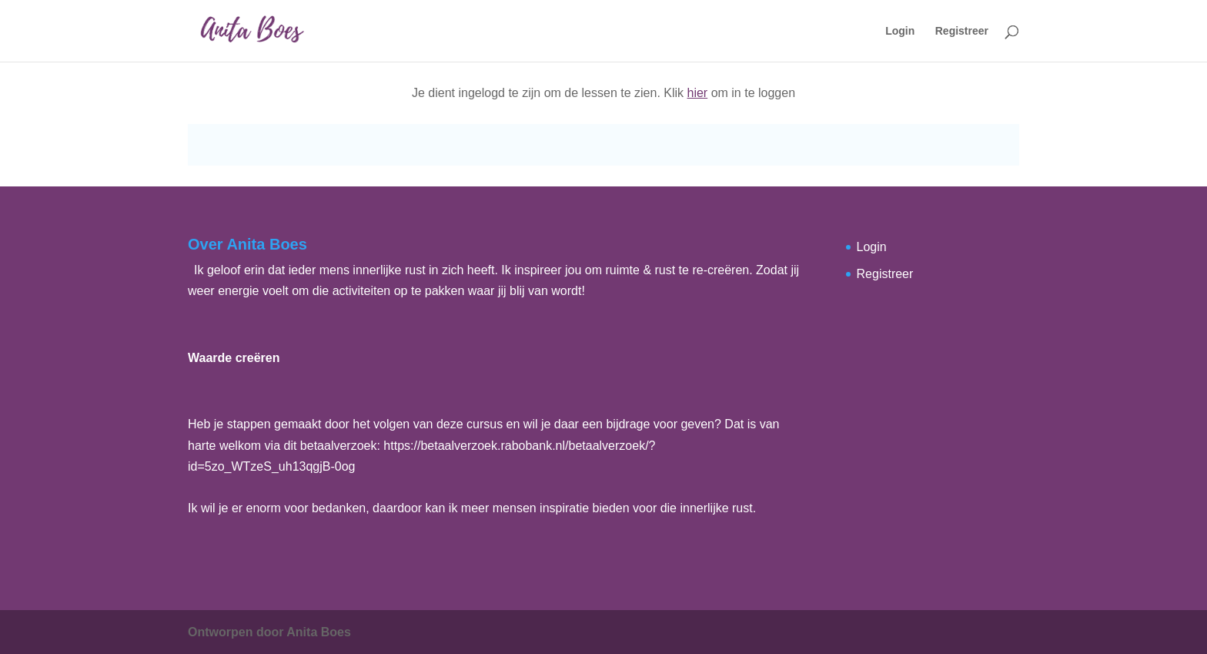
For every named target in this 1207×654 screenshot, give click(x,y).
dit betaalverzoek (330, 445)
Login (899, 31)
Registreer (961, 31)
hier (697, 92)
